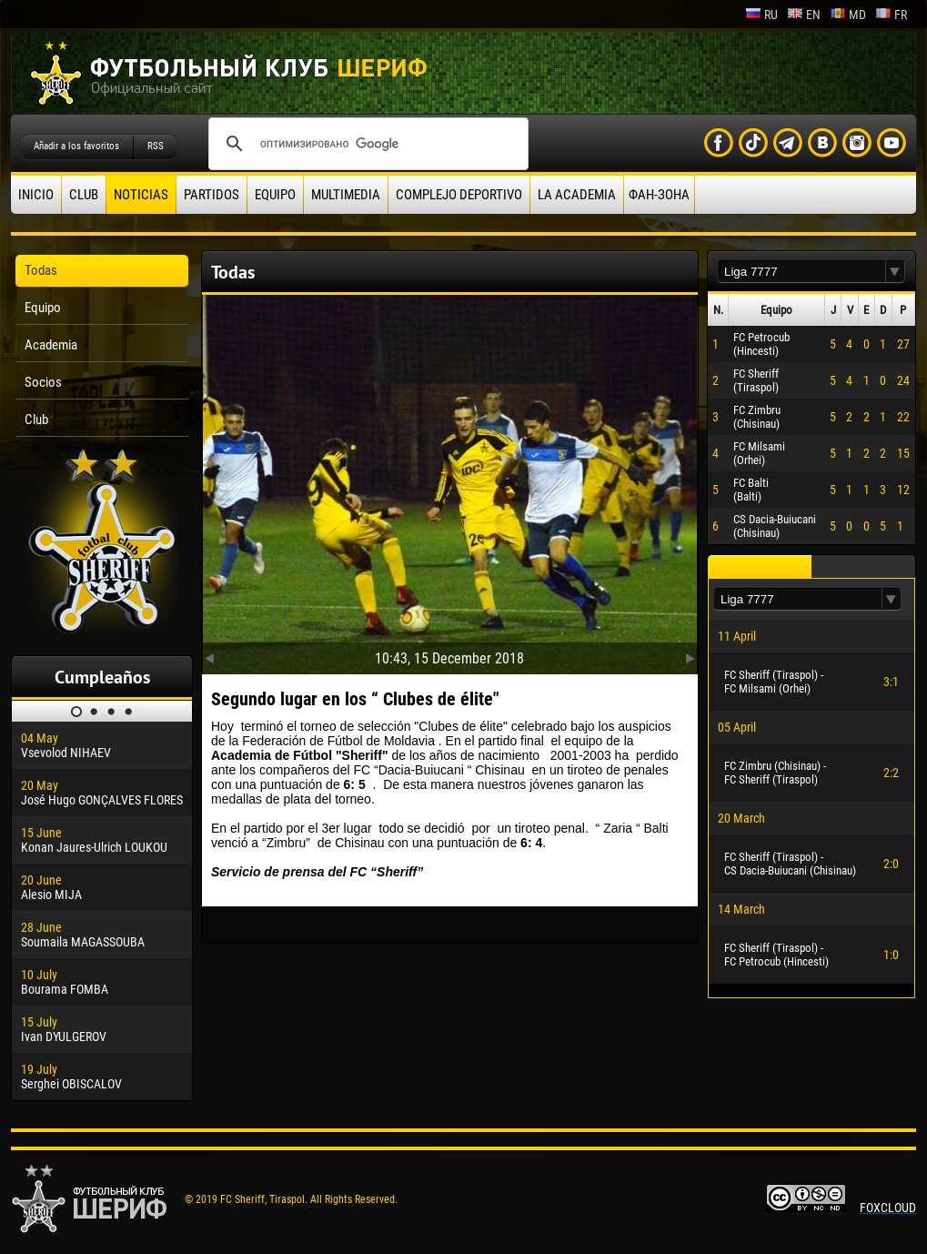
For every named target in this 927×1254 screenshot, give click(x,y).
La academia (577, 195)
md (848, 14)
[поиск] (365, 144)
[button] (895, 271)
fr (891, 14)
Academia (51, 345)
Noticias (141, 195)
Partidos (211, 195)
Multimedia (345, 195)
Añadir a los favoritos (76, 146)
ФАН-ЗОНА (659, 195)
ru (761, 14)
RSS (155, 146)
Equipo (275, 195)
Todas (41, 270)
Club (83, 195)
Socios (43, 382)
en (804, 14)
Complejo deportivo (459, 195)
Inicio (36, 195)
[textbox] (801, 271)
